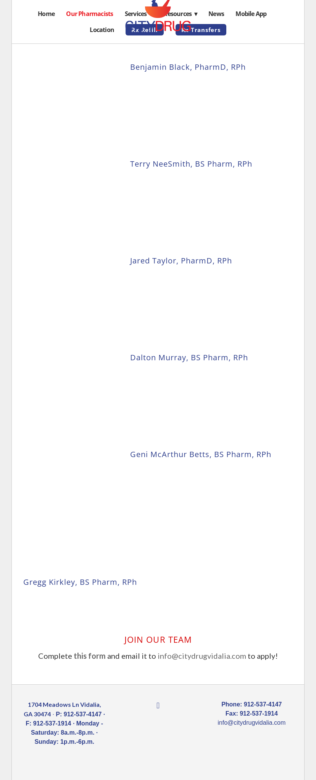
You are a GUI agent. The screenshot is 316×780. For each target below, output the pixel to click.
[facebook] (158, 706)
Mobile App (250, 13)
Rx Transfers (201, 30)
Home (46, 13)
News (216, 13)
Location (102, 29)
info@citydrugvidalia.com (202, 655)
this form (90, 655)
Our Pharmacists (89, 13)
